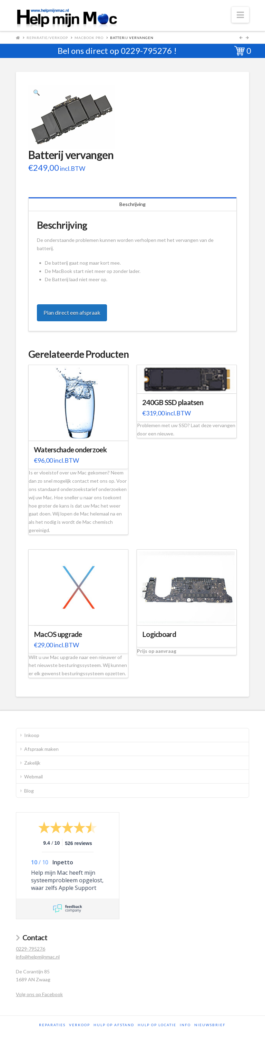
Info (185, 1025)
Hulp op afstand (114, 1025)
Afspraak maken (41, 749)
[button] (240, 15)
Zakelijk (32, 763)
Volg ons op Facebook (39, 994)
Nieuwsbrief (210, 1025)
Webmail (33, 776)
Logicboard (159, 634)
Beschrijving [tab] (132, 204)
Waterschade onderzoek (70, 449)
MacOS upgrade (58, 634)
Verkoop (79, 1025)
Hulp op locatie (157, 1025)
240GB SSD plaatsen (172, 402)
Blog (29, 791)
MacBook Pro (89, 38)
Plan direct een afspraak (71, 312)
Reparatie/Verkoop (47, 38)
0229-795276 (146, 51)
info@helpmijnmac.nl (38, 957)
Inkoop (31, 735)
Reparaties (52, 1025)
